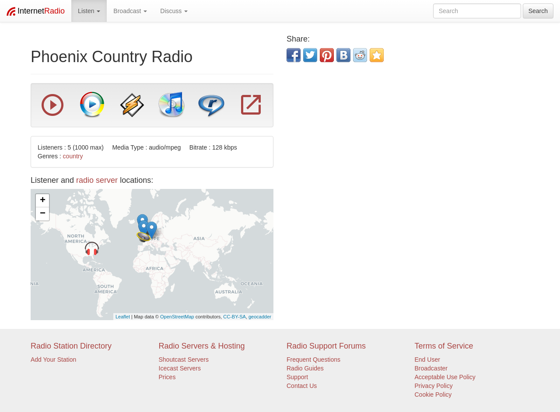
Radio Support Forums (326, 346)
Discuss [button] (174, 10)
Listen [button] (89, 10)
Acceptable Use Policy (445, 377)
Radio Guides (305, 368)
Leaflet (123, 316)
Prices (167, 377)
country (73, 156)
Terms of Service (444, 346)
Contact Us (302, 385)
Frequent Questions (313, 359)
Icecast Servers (180, 368)
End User (427, 359)
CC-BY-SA (234, 316)
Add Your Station (53, 359)
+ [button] (43, 200)
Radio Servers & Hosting (202, 346)
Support (297, 377)
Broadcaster (431, 368)
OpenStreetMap (177, 316)
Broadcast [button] (130, 10)
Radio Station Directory (71, 346)
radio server (97, 180)
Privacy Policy (434, 385)
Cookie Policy (433, 394)
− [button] (43, 213)
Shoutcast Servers (184, 359)
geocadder (259, 316)
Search (538, 10)
